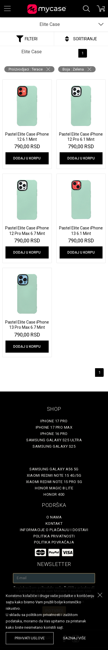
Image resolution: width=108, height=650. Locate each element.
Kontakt (54, 523)
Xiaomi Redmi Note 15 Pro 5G (54, 482)
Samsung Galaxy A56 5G (54, 469)
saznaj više (74, 638)
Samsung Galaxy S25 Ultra (54, 440)
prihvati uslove (30, 638)
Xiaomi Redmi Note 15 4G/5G (54, 475)
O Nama (54, 517)
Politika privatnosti (54, 536)
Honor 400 (54, 494)
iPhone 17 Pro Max (54, 427)
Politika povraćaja (54, 542)
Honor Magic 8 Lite (54, 488)
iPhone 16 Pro (54, 434)
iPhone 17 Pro (54, 421)
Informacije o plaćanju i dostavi (54, 530)
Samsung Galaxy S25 (54, 446)
